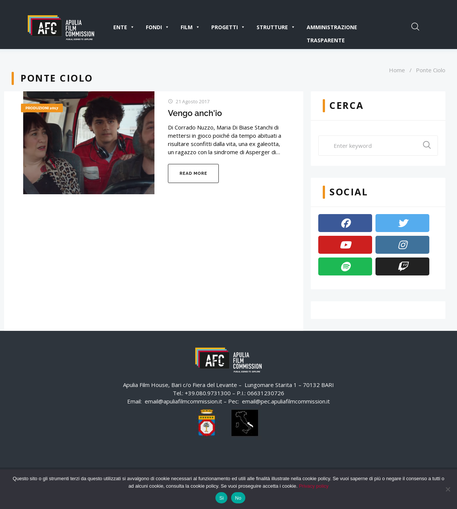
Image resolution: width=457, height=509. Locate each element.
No (238, 498)
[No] (447, 489)
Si (221, 498)
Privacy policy (313, 486)
